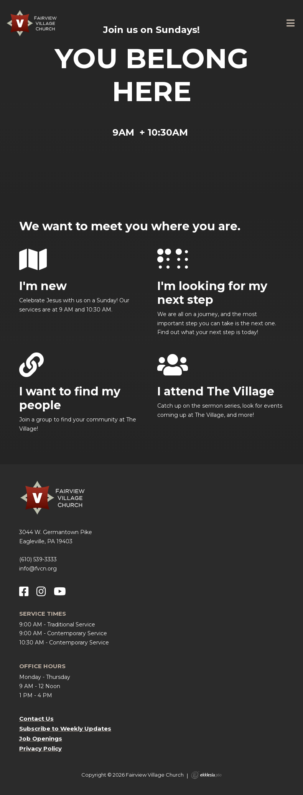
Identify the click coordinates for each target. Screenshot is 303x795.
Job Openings (40, 738)
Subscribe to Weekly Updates (65, 728)
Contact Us (36, 718)
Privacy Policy (40, 748)
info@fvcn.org (38, 568)
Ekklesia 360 (206, 775)
